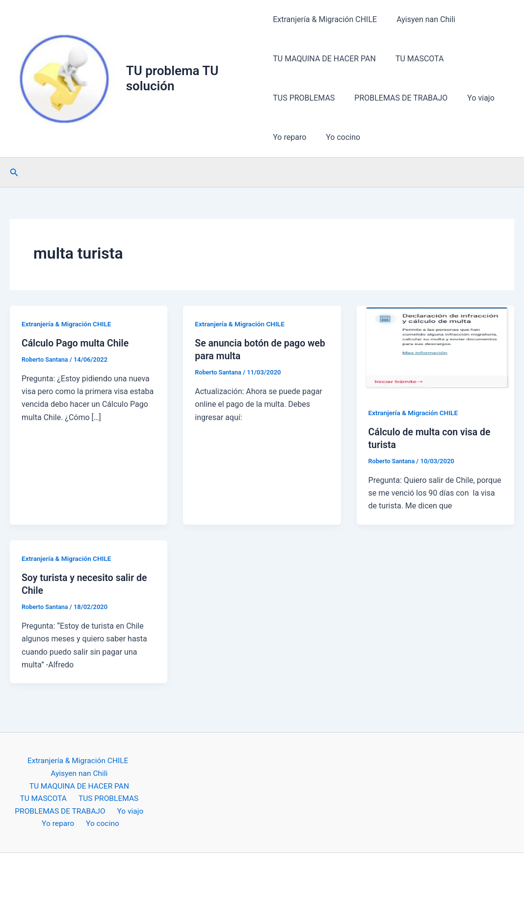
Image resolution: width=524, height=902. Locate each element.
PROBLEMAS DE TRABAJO (397, 98)
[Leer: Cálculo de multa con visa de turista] (435, 349)
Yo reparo (289, 137)
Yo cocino (339, 137)
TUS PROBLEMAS (304, 98)
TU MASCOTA (416, 58)
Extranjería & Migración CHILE (325, 19)
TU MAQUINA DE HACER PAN (324, 58)
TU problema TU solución (173, 78)
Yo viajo (473, 98)
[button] (14, 172)
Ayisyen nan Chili (422, 19)
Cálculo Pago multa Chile (77, 343)
